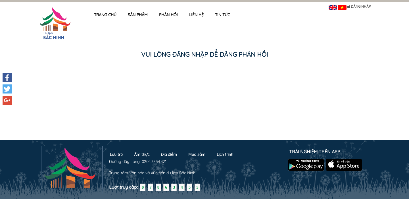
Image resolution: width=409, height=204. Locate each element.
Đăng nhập (361, 6)
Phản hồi (168, 14)
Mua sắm (196, 154)
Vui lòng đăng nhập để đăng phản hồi (204, 54)
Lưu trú (116, 154)
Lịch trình (225, 154)
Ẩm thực (141, 154)
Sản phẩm (138, 14)
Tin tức (222, 14)
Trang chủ (105, 14)
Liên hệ (196, 14)
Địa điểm (169, 154)
